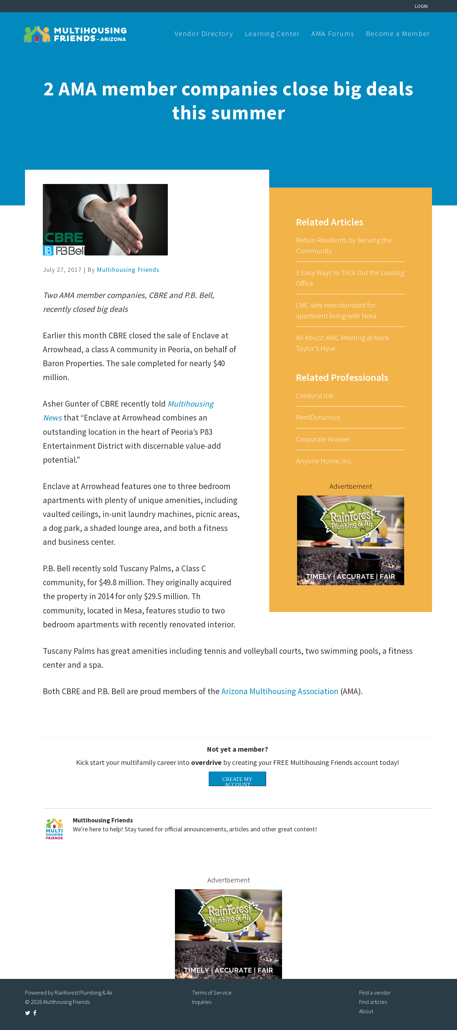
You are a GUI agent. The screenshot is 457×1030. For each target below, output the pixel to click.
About (366, 1011)
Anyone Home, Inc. (324, 461)
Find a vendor (375, 992)
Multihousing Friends (128, 269)
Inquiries (201, 1001)
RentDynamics (318, 417)
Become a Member (398, 33)
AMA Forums (332, 33)
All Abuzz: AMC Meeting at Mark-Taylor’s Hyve (343, 343)
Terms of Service (212, 992)
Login (421, 6)
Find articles (373, 1001)
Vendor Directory (204, 33)
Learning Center (272, 33)
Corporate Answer (323, 439)
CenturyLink (314, 395)
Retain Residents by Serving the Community (344, 245)
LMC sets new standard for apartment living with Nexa (336, 310)
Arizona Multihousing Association (279, 691)
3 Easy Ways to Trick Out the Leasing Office (350, 278)
